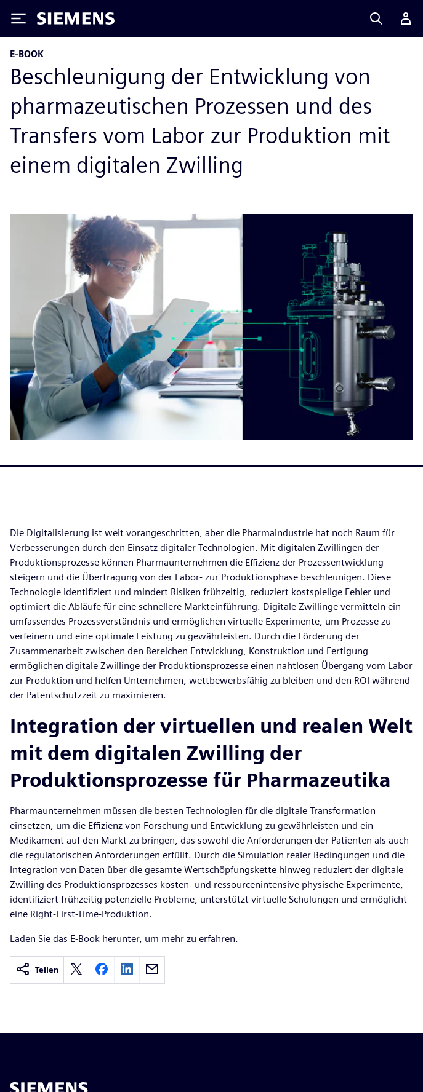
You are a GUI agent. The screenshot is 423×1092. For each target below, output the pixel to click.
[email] (152, 970)
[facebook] (101, 970)
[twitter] (76, 970)
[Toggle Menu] (18, 18)
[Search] (376, 18)
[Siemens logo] (76, 18)
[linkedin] (127, 970)
